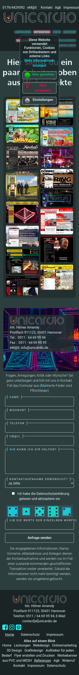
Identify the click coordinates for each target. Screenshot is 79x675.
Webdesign (41, 645)
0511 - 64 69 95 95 (32, 343)
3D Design (14, 650)
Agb (58, 7)
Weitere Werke (67, 46)
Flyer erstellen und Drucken (34, 655)
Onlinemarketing (64, 645)
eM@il (32, 7)
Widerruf (68, 661)
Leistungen (23, 32)
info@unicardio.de (34, 348)
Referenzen (42, 32)
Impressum (54, 635)
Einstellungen (38, 100)
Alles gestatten (39, 75)
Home (6, 645)
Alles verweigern (37, 87)
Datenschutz (30, 635)
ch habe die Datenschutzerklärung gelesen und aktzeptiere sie (39, 496)
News (57, 32)
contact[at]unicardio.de (39, 621)
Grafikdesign (33, 650)
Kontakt (46, 7)
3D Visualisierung (65, 40)
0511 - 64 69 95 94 (31, 337)
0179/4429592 (13, 7)
